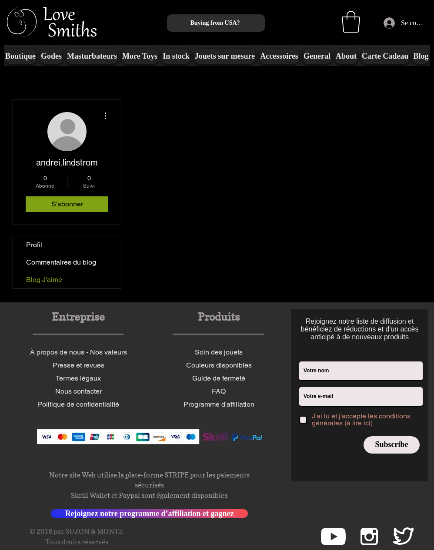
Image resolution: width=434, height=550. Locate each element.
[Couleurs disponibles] (219, 365)
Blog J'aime (44, 279)
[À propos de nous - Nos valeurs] (78, 352)
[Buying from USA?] (216, 23)
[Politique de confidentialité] (78, 404)
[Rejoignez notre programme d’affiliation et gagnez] (149, 513)
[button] (351, 22)
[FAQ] (219, 391)
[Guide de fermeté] (219, 378)
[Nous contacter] (78, 391)
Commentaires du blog (61, 262)
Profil (34, 245)
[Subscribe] (392, 445)
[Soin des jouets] (219, 352)
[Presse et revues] (78, 365)
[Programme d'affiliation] (219, 404)
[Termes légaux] (78, 378)
